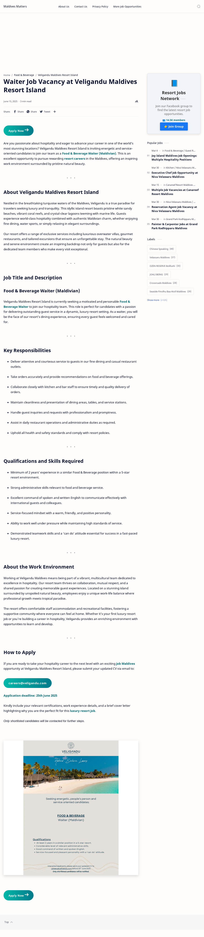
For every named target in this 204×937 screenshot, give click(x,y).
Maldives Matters (15, 6)
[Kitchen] (171, 169)
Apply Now (19, 132)
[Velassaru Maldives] (162, 259)
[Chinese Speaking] (161, 250)
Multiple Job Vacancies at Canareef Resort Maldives (175, 193)
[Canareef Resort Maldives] (180, 186)
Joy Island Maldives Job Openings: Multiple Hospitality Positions (174, 159)
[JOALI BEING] (159, 276)
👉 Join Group (174, 128)
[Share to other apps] (55, 113)
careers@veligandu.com (28, 685)
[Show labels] (157, 302)
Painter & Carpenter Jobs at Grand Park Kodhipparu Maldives (175, 228)
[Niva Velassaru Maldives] (189, 169)
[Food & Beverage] (175, 152)
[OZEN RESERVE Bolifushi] (165, 267)
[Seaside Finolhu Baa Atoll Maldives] (170, 293)
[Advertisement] (102, 43)
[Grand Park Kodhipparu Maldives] (184, 220)
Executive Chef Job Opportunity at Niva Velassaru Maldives (175, 176)
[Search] (198, 6)
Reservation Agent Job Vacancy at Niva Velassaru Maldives (174, 210)
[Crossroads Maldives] (163, 284)
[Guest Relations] (193, 152)
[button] (18, 113)
